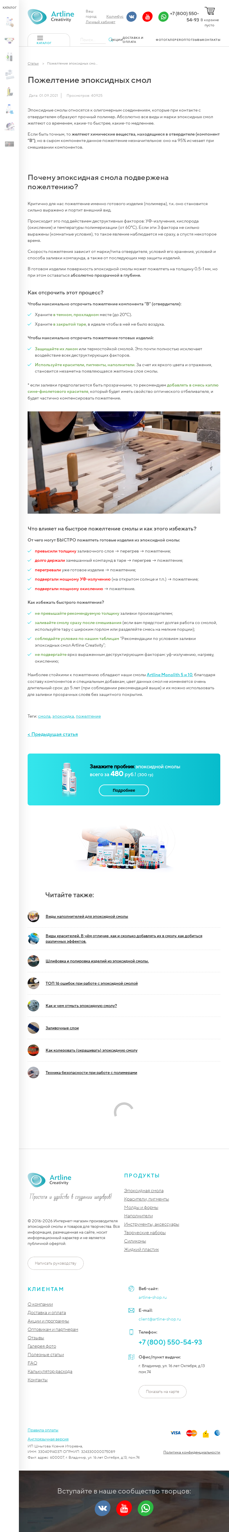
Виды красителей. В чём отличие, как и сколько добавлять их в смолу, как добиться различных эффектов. (115, 938)
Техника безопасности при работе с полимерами (82, 1072)
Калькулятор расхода (50, 1371)
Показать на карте (162, 1391)
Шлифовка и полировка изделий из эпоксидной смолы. (88, 961)
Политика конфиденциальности (191, 1452)
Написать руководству (55, 1263)
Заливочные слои (53, 1028)
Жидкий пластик (141, 1249)
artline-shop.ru (153, 1297)
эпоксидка (63, 716)
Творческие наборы (145, 1233)
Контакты (38, 1380)
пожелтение (88, 716)
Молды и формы (141, 1207)
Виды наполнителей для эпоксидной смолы (78, 916)
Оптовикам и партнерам (53, 1329)
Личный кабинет (100, 22)
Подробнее (124, 790)
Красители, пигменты (146, 1199)
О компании (40, 1304)
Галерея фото (42, 1346)
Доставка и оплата (47, 1313)
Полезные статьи (46, 1355)
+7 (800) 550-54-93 (184, 16)
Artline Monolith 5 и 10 (169, 675)
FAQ (32, 1363)
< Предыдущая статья (53, 734)
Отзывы (36, 1338)
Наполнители (138, 1216)
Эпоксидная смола (144, 1191)
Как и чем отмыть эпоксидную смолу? (72, 1005)
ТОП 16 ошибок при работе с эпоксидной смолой (83, 983)
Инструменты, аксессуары (151, 1224)
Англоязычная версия (48, 1439)
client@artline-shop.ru (160, 1319)
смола (44, 716)
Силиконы (135, 1241)
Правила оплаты (43, 1430)
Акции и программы (48, 1321)
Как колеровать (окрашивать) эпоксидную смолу (82, 1050)
